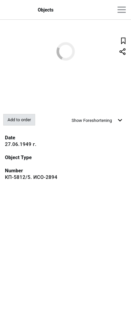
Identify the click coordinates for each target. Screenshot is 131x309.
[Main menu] (121, 9)
